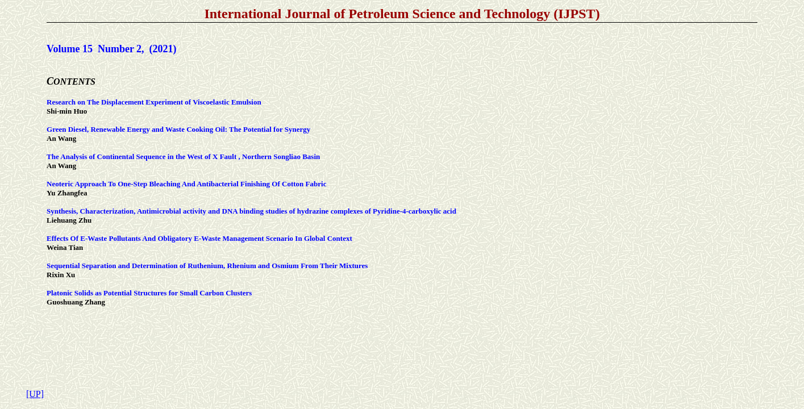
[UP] (35, 394)
